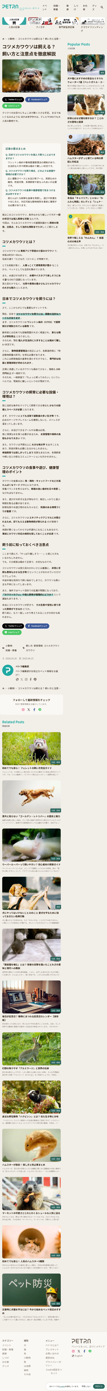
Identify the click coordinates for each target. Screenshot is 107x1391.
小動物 (11, 38)
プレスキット (52, 1349)
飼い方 (29, 645)
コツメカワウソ (51, 645)
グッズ (94, 7)
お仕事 (85, 7)
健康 (67, 7)
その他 (27, 1374)
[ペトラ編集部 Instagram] (26, 680)
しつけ (76, 7)
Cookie (62, 1386)
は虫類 (27, 1366)
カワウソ (30, 650)
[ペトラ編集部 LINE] (35, 680)
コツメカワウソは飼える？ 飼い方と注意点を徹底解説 (39, 38)
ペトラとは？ (52, 1345)
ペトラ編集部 (22, 666)
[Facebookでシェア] (37, 99)
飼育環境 (38, 645)
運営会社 (50, 1357)
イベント (44, 7)
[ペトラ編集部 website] (17, 680)
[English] (77, 1356)
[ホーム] (3, 39)
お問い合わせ (52, 1353)
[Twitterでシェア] (13, 99)
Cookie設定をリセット (54, 1371)
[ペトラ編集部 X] (21, 680)
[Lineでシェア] (12, 105)
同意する (99, 1386)
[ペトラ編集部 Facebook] (30, 680)
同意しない (86, 1386)
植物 (26, 1370)
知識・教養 (57, 7)
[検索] (102, 7)
